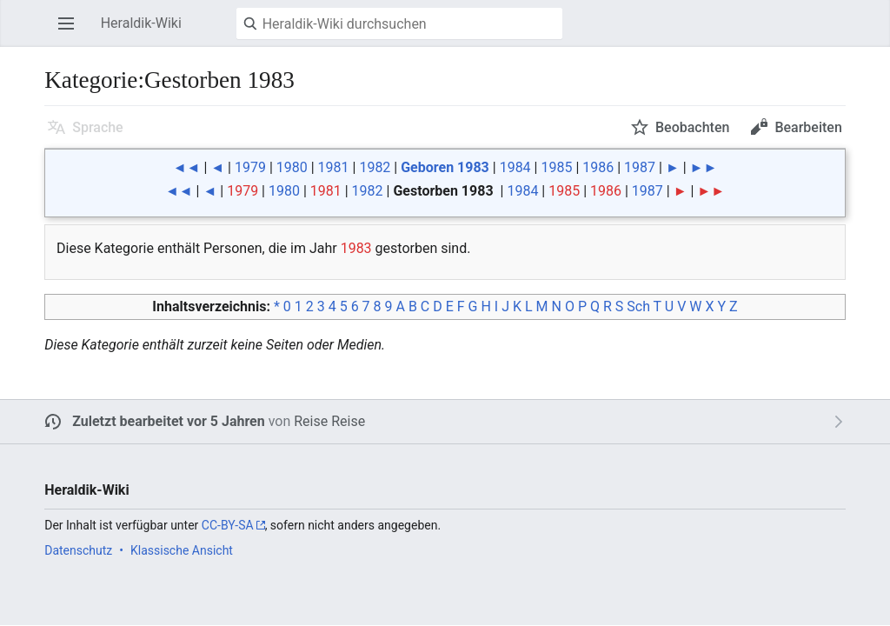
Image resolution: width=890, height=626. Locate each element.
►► (704, 167)
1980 (292, 167)
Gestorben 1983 (443, 191)
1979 (250, 167)
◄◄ (187, 167)
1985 (556, 167)
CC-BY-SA (228, 525)
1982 (374, 167)
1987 (639, 167)
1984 (515, 167)
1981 (333, 167)
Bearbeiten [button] (807, 127)
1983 (356, 248)
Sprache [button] (97, 127)
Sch (638, 306)
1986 (598, 167)
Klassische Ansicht (181, 550)
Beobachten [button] (692, 127)
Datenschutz (78, 550)
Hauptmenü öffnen (71, 31)
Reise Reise (329, 421)
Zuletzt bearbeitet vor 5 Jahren (168, 421)
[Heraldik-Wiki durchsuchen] (399, 23)
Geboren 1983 (445, 167)
